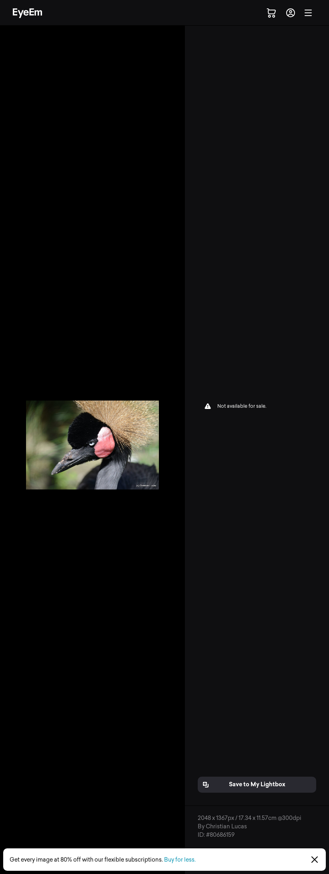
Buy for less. (180, 859)
